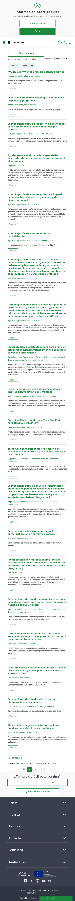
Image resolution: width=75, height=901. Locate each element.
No (53, 782)
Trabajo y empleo (15, 134)
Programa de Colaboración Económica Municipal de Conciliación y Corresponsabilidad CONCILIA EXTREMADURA (37, 671)
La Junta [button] (14, 826)
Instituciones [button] (17, 862)
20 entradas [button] (16, 758)
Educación (31, 643)
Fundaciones (52, 609)
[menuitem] (25, 881)
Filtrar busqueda (26, 53)
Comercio (20, 165)
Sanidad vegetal (46, 240)
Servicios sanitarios (23, 396)
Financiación (13, 732)
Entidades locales (15, 357)
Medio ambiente (31, 105)
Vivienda (37, 76)
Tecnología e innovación (47, 706)
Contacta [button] (15, 838)
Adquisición (28, 76)
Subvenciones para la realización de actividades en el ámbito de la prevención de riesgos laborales (37, 127)
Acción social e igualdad (46, 396)
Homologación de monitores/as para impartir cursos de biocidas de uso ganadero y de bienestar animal (35, 197)
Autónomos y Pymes (25, 427)
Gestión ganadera (34, 538)
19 (35, 770)
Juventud (27, 677)
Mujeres (11, 396)
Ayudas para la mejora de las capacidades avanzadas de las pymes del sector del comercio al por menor (37, 158)
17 (25, 770)
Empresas (12, 165)
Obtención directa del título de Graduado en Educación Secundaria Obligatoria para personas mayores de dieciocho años (37, 637)
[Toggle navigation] (27, 42)
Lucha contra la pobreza (27, 612)
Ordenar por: (49, 58)
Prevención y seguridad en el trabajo (37, 134)
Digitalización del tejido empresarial (22, 706)
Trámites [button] (14, 814)
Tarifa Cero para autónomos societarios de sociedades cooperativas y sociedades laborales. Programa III (37, 452)
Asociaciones (20, 609)
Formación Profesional (17, 643)
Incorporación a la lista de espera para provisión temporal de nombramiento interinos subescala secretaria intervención (37, 350)
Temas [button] (13, 803)
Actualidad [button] (16, 850)
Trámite (13, 88)
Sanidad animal (33, 204)
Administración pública (34, 360)
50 (45, 770)
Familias (41, 612)
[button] (60, 42)
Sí (22, 782)
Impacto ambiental (15, 105)
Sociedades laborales (39, 459)
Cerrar (38, 31)
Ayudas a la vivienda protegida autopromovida (36, 72)
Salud (34, 396)
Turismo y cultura (15, 572)
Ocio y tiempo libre (15, 677)
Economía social (23, 459)
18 (30, 770)
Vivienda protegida (15, 76)
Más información (37, 23)
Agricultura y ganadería (17, 204)
